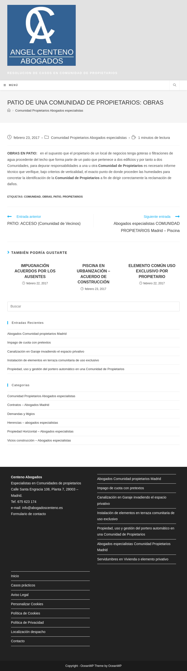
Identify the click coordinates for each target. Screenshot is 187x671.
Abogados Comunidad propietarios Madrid (37, 334)
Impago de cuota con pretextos (29, 342)
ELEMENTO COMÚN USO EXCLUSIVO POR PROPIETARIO (152, 271)
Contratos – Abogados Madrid (28, 405)
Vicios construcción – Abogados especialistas (39, 440)
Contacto (18, 641)
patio (57, 196)
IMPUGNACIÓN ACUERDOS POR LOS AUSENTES (35, 271)
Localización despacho (28, 632)
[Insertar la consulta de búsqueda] (93, 306)
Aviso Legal (19, 595)
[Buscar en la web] (174, 85)
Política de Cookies (25, 613)
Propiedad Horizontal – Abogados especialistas (40, 431)
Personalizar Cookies (27, 604)
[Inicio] (8, 110)
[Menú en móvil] (11, 85)
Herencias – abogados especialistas (32, 422)
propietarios (73, 196)
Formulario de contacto (28, 514)
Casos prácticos (23, 585)
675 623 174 (26, 502)
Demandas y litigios (21, 414)
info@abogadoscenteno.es (42, 508)
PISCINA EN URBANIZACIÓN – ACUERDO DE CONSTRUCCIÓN (93, 274)
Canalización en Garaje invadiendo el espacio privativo (45, 351)
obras (47, 196)
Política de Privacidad (27, 622)
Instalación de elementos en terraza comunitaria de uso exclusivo (53, 360)
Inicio (15, 576)
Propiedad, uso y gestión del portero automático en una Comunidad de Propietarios (65, 369)
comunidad (32, 196)
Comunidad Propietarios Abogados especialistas (89, 138)
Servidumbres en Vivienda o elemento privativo (132, 559)
